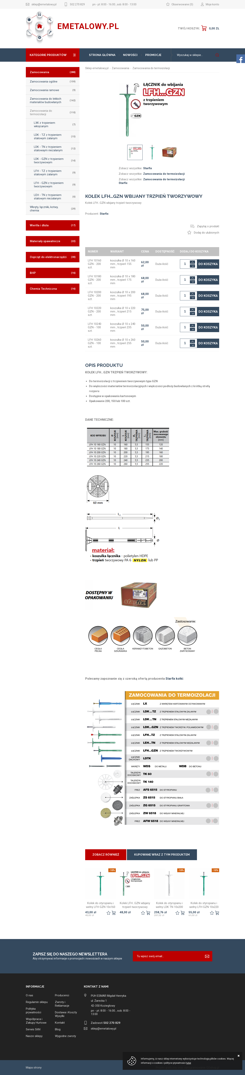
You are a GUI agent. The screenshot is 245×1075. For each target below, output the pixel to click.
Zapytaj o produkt (208, 226)
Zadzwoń (105, 1023)
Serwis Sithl (33, 1029)
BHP (52, 273)
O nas (29, 995)
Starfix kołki (174, 678)
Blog (57, 1029)
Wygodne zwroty (65, 1036)
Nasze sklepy (34, 1036)
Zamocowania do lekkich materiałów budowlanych (52, 100)
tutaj (188, 1063)
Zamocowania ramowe (52, 90)
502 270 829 (77, 4)
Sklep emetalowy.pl (97, 68)
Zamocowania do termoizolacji (52, 112)
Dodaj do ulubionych (206, 232)
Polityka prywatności (33, 1010)
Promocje (153, 55)
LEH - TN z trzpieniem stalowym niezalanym (54, 196)
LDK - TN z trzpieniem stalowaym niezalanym (54, 148)
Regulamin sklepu (37, 1002)
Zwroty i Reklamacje (62, 1003)
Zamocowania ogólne (52, 81)
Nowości (130, 55)
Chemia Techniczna (52, 288)
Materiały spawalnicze (52, 241)
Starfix (147, 168)
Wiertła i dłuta (52, 225)
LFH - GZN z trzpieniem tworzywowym (54, 184)
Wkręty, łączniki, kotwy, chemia (52, 208)
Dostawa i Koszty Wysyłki (66, 1014)
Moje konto (212, 4)
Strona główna (102, 55)
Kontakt (60, 1022)
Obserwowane (180, 4)
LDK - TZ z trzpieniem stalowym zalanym (54, 136)
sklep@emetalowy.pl (44, 4)
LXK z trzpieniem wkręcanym (54, 124)
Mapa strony (34, 1067)
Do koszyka (208, 264)
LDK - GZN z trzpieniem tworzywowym (54, 160)
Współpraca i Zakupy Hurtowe (36, 1020)
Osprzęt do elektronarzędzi (52, 257)
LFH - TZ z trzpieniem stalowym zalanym (54, 172)
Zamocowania (52, 72)
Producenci (62, 995)
